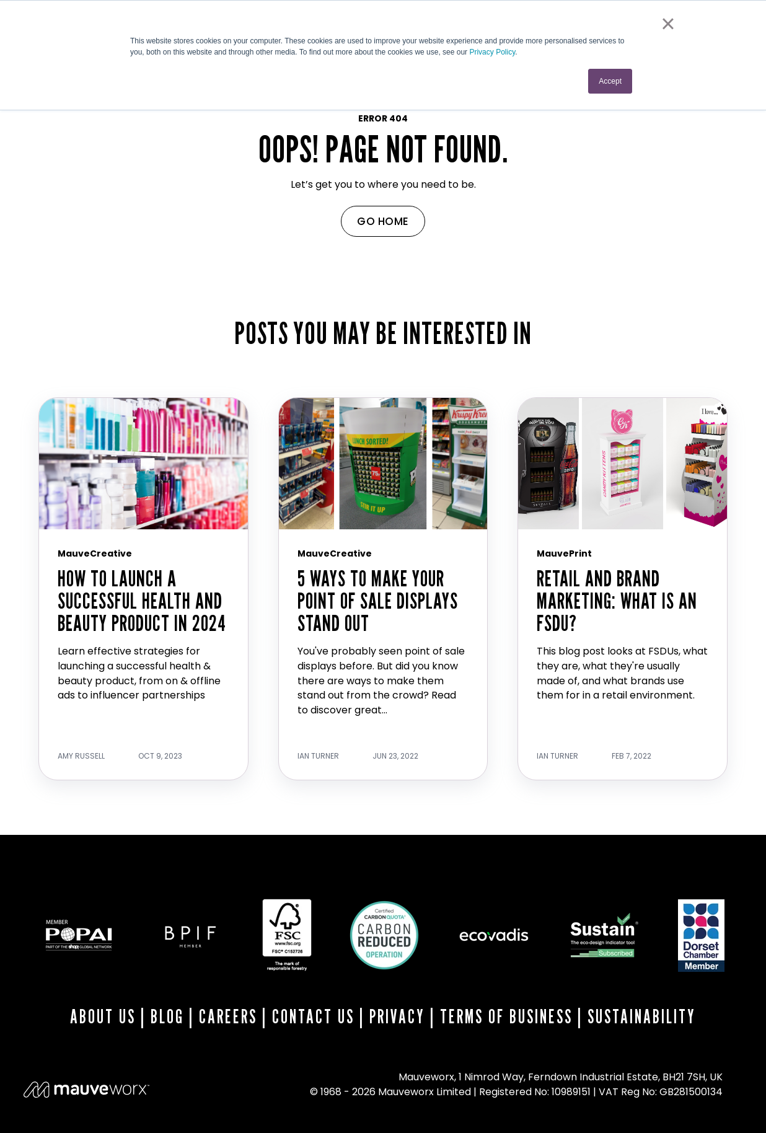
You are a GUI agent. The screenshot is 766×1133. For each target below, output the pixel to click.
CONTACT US (313, 1016)
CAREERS (228, 1016)
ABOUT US (103, 1016)
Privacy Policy (492, 52)
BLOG (167, 1016)
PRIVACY (397, 1016)
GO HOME (383, 221)
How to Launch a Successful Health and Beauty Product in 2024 (142, 600)
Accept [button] (610, 81)
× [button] (668, 23)
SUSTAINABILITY (642, 1016)
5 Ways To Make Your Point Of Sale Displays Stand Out (377, 600)
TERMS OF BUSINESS (506, 1016)
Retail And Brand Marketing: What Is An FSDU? (617, 600)
